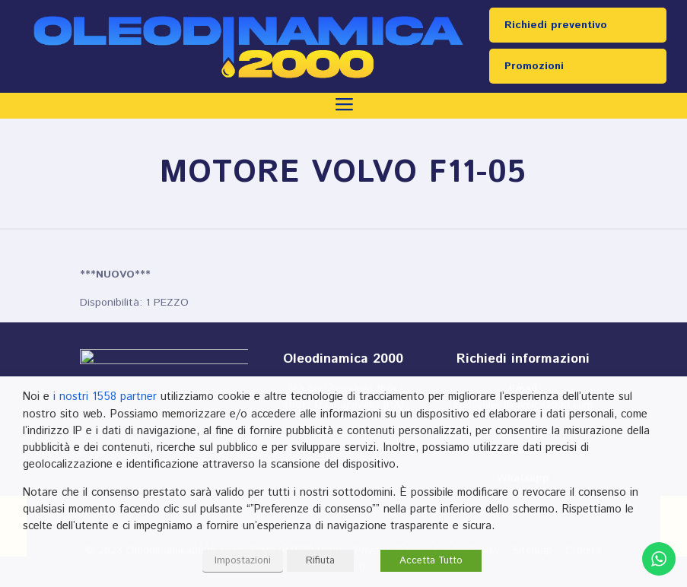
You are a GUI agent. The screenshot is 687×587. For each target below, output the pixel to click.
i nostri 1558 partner (105, 397)
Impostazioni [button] (243, 561)
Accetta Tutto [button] (431, 561)
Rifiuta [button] (320, 561)
